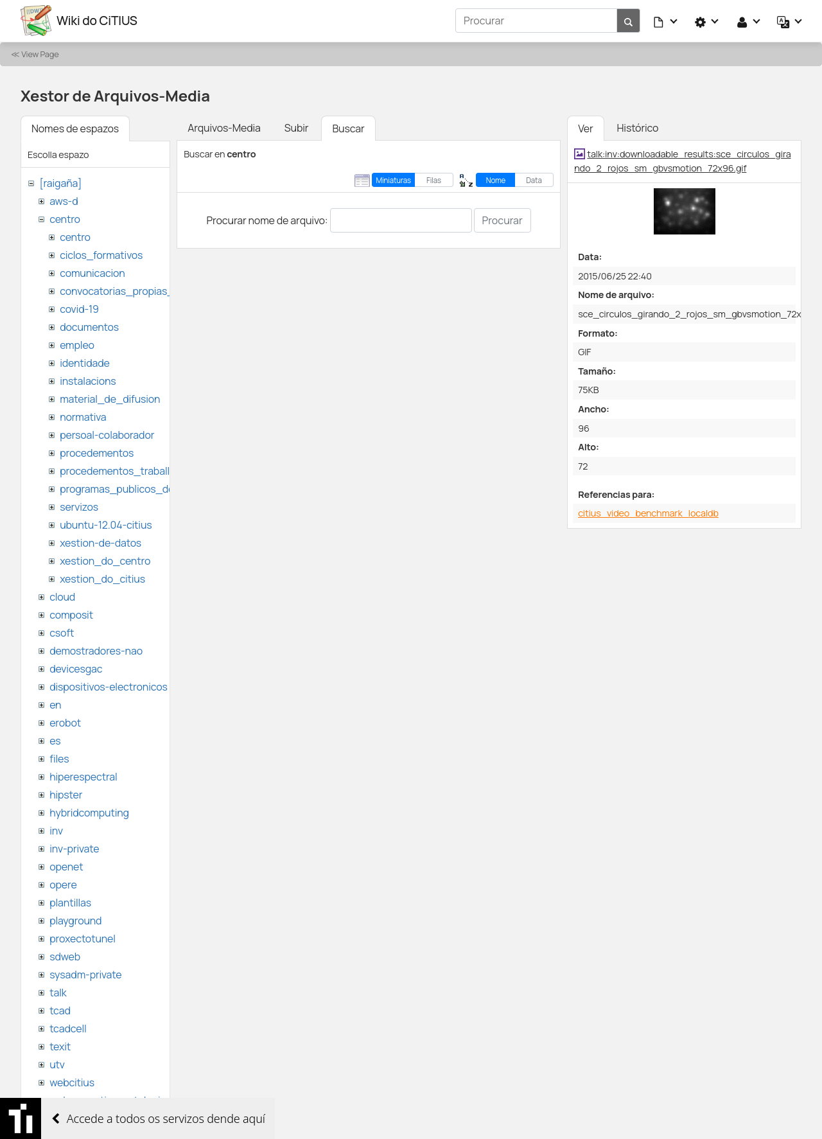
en (55, 704)
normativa (83, 416)
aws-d (63, 200)
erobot (65, 722)
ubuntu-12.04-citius (106, 524)
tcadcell (67, 1028)
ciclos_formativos (101, 254)
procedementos (97, 452)
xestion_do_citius (102, 578)
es (54, 740)
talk (57, 992)
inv (56, 830)
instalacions (88, 380)
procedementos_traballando (126, 470)
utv (57, 1064)
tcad (60, 1010)
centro (64, 218)
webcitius (71, 1082)
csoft (61, 632)
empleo (77, 344)
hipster (65, 794)
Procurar (502, 220)
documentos (89, 326)
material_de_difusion (110, 398)
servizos (79, 506)
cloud (62, 596)
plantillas (70, 902)
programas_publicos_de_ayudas (137, 488)
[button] (665, 20)
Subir (296, 127)
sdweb (64, 956)
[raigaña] (60, 182)
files (59, 758)
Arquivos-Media (224, 127)
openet (66, 866)
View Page (39, 53)
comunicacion (92, 272)
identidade (85, 362)
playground (75, 920)
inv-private (74, 848)
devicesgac (75, 668)
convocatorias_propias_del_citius (140, 290)
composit (71, 614)
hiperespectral (83, 776)
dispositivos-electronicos (108, 686)
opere (62, 884)
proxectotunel (82, 938)
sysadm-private (85, 974)
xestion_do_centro (105, 560)
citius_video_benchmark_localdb (648, 512)
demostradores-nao (96, 650)
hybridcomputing (89, 812)
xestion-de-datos (100, 542)
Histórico (638, 127)
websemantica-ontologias (110, 1100)
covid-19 (79, 308)
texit (60, 1046)
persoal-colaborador (107, 434)
